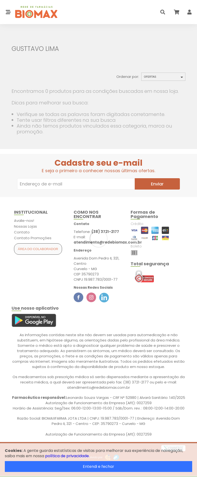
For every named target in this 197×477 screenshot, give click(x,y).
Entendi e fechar (98, 466)
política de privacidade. (67, 456)
